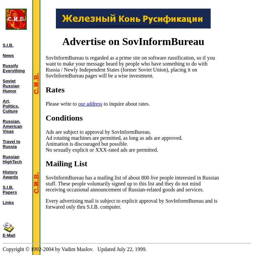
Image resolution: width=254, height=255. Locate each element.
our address (90, 104)
